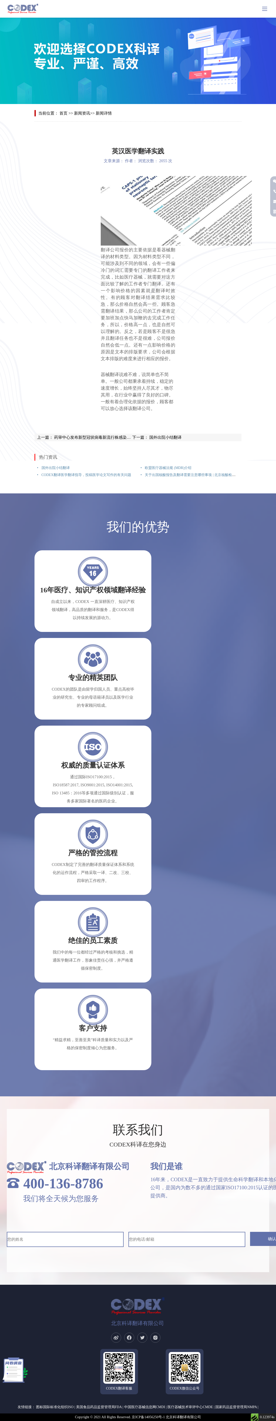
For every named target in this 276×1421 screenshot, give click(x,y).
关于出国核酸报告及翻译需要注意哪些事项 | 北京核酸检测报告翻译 (197, 475)
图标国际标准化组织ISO (55, 1407)
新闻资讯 (82, 113)
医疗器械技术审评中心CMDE (190, 1407)
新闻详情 (104, 113)
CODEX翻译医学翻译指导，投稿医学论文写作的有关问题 (86, 475)
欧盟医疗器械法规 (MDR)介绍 (167, 468)
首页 (63, 113)
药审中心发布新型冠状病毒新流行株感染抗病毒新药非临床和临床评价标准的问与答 (128, 437)
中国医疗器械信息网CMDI (144, 1407)
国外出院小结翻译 (165, 437)
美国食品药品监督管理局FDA (99, 1407)
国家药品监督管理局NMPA (236, 1407)
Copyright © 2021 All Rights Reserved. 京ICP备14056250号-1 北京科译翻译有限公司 (138, 1417)
